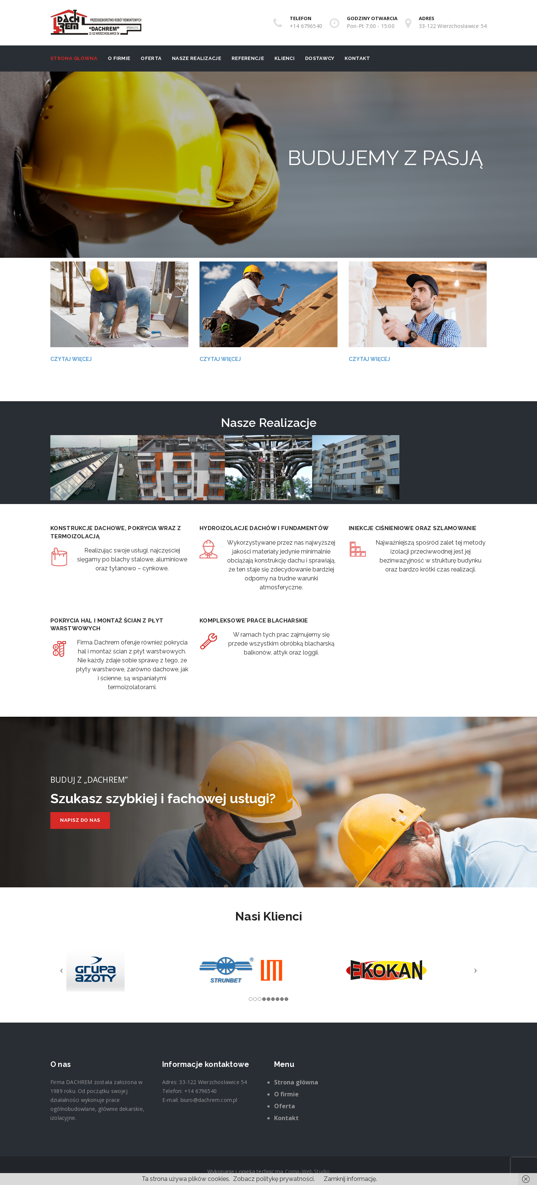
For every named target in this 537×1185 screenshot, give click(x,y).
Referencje (248, 58)
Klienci (284, 58)
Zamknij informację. (350, 1178)
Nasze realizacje (196, 58)
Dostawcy (319, 58)
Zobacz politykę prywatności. (274, 1178)
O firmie (119, 58)
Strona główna (73, 58)
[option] (94, 468)
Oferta (151, 58)
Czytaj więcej (71, 359)
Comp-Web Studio (307, 1171)
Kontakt (357, 58)
